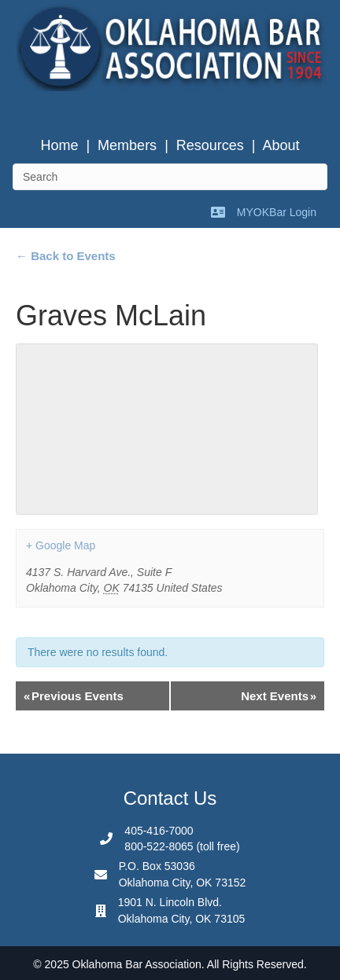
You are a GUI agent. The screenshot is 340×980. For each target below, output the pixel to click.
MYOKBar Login (276, 212)
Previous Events (74, 696)
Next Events (278, 696)
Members (127, 145)
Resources (210, 145)
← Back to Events (66, 255)
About (281, 145)
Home (59, 145)
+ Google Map (60, 545)
